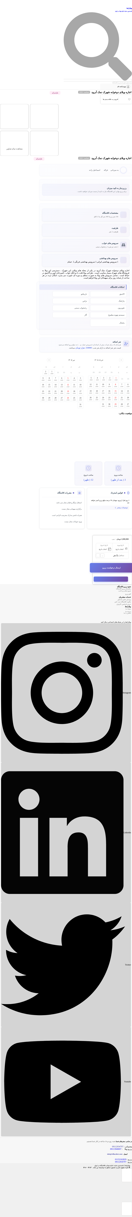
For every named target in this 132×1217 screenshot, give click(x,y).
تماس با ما (127, 613)
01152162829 (120, 1159)
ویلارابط (129, 8)
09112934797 (120, 1162)
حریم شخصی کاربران (124, 604)
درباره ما (128, 612)
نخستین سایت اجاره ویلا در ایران (123, 11)
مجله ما (128, 609)
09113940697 (115, 1149)
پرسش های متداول (124, 599)
